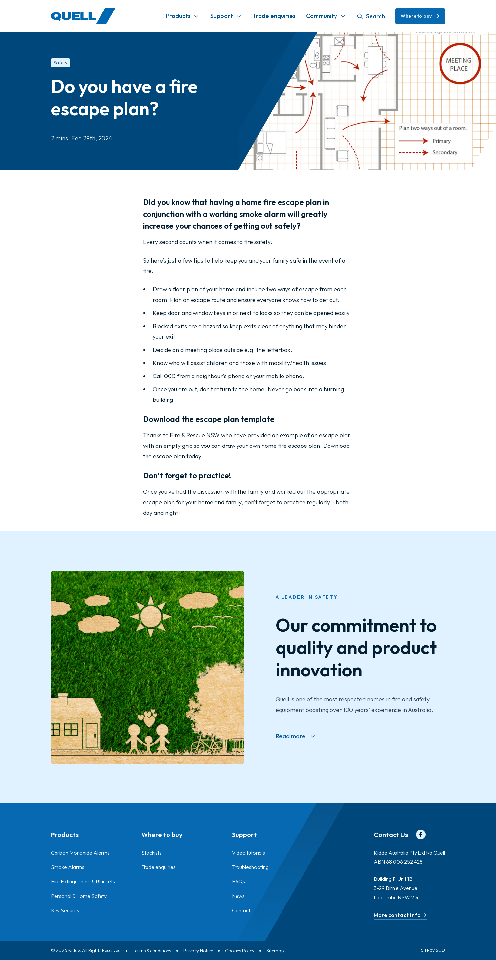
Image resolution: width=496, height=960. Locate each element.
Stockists (151, 852)
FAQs (238, 881)
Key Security (65, 910)
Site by (433, 950)
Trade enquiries (274, 16)
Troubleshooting (250, 867)
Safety (60, 63)
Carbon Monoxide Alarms (80, 852)
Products (178, 16)
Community (321, 16)
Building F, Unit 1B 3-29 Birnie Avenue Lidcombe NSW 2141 (397, 888)
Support (221, 16)
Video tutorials (248, 852)
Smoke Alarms (67, 867)
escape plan (168, 456)
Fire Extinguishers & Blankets (83, 881)
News (238, 896)
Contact (241, 910)
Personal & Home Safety (79, 896)
